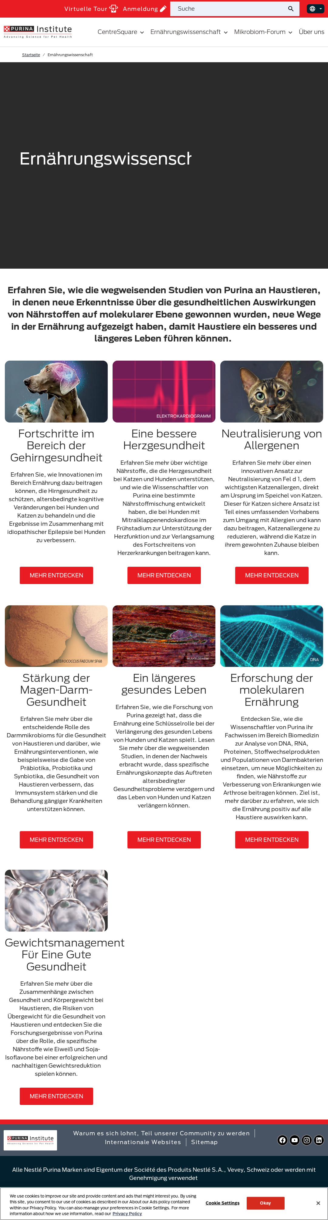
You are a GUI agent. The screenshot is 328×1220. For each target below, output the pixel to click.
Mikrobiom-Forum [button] (264, 32)
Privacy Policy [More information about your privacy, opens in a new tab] (127, 1213)
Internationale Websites (143, 1142)
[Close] (318, 1203)
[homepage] (38, 31)
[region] (164, 1203)
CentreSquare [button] (122, 32)
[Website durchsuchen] (228, 9)
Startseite (31, 55)
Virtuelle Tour (91, 9)
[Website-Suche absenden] (293, 9)
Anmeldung (145, 8)
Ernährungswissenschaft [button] (189, 32)
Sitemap (204, 1142)
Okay (265, 1203)
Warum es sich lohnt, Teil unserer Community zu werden (161, 1133)
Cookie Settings (222, 1203)
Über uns (311, 31)
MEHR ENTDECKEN (56, 575)
